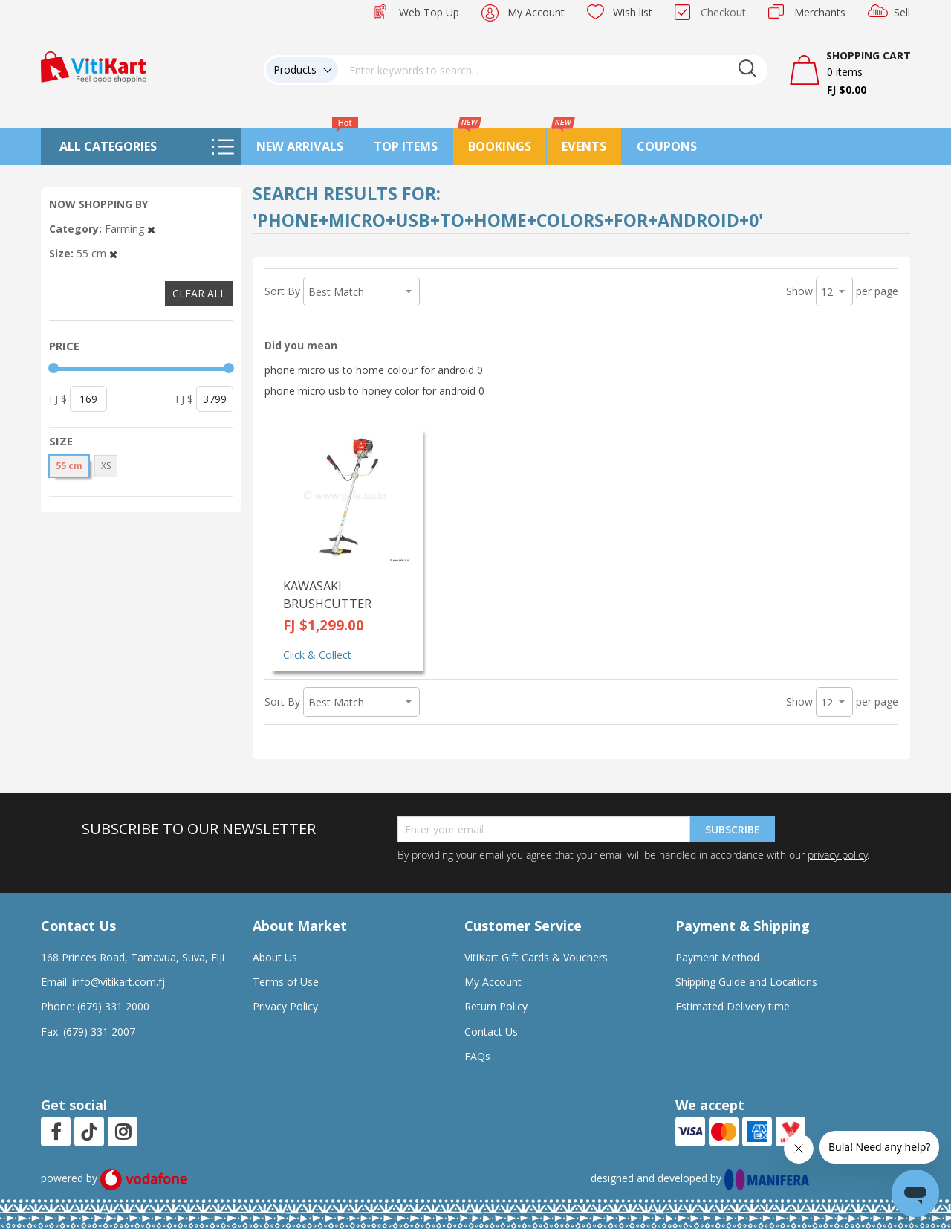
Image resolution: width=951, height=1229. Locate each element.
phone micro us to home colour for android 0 (373, 370)
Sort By (282, 291)
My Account (536, 12)
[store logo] (93, 66)
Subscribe (732, 829)
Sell (902, 12)
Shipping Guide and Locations (746, 982)
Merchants (819, 12)
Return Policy (496, 1006)
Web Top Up (429, 12)
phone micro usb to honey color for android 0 (374, 391)
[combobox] (552, 70)
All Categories (108, 146)
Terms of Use (286, 982)
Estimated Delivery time (732, 1006)
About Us (275, 957)
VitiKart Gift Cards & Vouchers (536, 957)
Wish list (632, 12)
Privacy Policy (285, 1006)
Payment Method (717, 957)
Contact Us (491, 1032)
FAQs (477, 1056)
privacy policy (837, 855)
